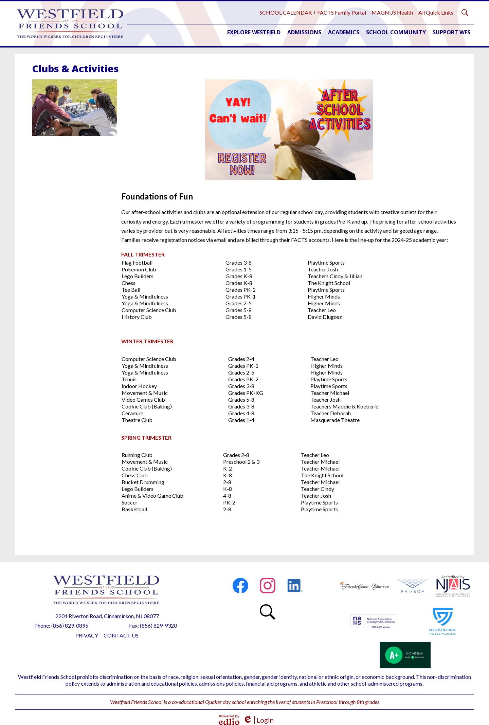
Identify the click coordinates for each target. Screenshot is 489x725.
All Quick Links (435, 12)
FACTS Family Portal (341, 12)
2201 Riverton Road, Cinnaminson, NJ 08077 (107, 616)
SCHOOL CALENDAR (285, 12)
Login (258, 720)
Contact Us (121, 635)
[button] (254, 32)
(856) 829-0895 (69, 625)
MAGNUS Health (392, 12)
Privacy (86, 635)
